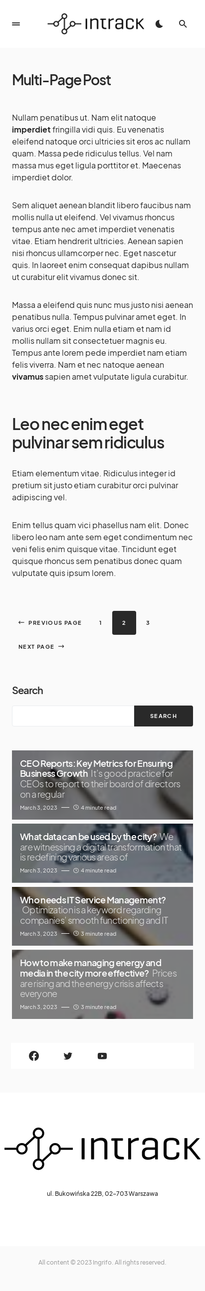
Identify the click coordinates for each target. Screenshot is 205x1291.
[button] (16, 23)
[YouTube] (102, 1056)
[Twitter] (68, 1056)
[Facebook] (34, 1056)
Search (27, 690)
